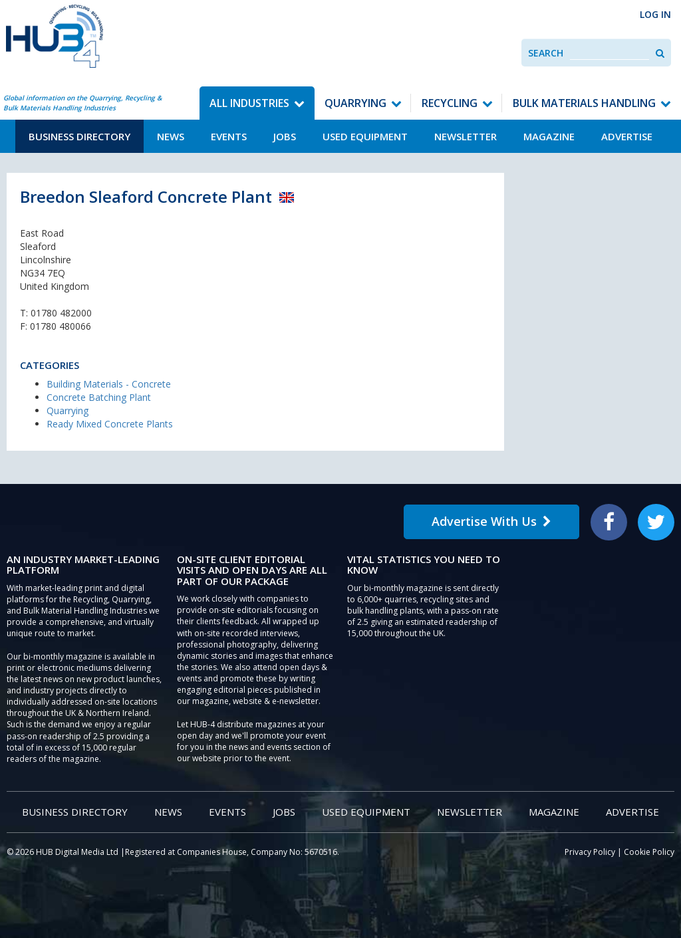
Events (229, 136)
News (170, 136)
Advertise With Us (491, 521)
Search (545, 53)
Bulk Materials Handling (584, 103)
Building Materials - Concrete (109, 384)
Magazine (549, 136)
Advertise (626, 136)
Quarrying (355, 103)
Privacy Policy (590, 852)
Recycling (449, 103)
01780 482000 (61, 312)
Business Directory (79, 136)
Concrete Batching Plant (99, 397)
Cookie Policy (649, 852)
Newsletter (465, 136)
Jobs (284, 136)
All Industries (249, 103)
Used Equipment (365, 136)
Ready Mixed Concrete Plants (110, 423)
